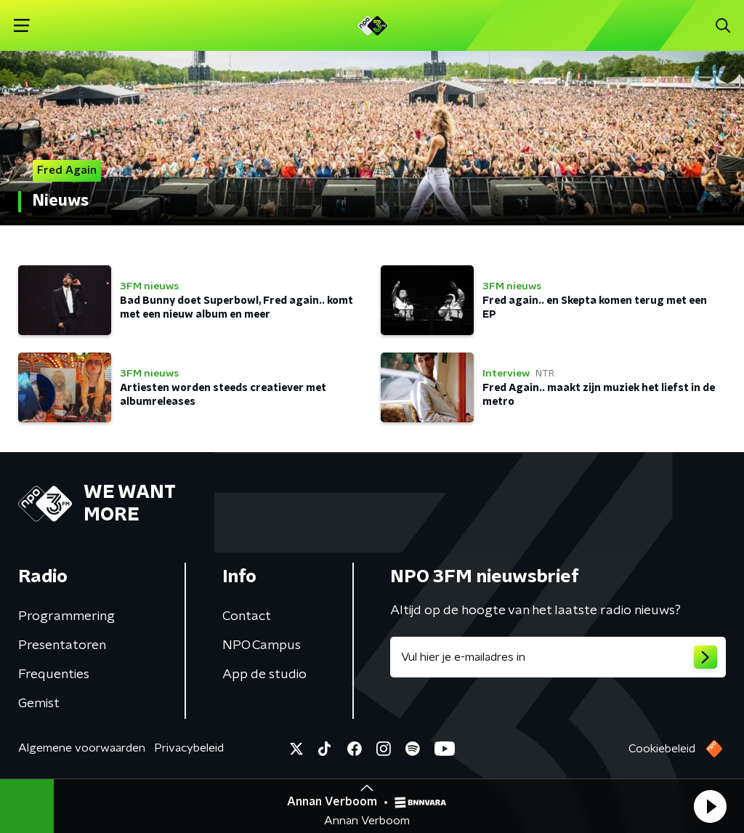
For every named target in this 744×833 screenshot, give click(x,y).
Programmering (66, 616)
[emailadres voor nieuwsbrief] (558, 657)
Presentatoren (62, 645)
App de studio (264, 674)
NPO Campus (261, 645)
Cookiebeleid (661, 748)
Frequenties (53, 674)
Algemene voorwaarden (81, 748)
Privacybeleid (189, 748)
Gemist (39, 703)
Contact (246, 616)
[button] (710, 806)
